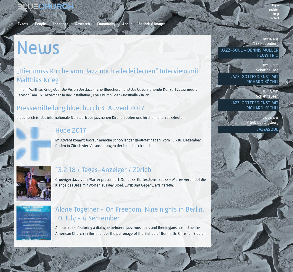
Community (106, 24)
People (40, 24)
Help (276, 14)
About (127, 24)
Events (23, 24)
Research (82, 24)
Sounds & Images (152, 24)
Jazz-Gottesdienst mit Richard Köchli (254, 79)
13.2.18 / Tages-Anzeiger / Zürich (103, 170)
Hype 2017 (70, 130)
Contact (274, 18)
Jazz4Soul (267, 129)
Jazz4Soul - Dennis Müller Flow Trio (249, 53)
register (274, 9)
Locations (60, 24)
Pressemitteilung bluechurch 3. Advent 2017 (80, 108)
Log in (275, 5)
